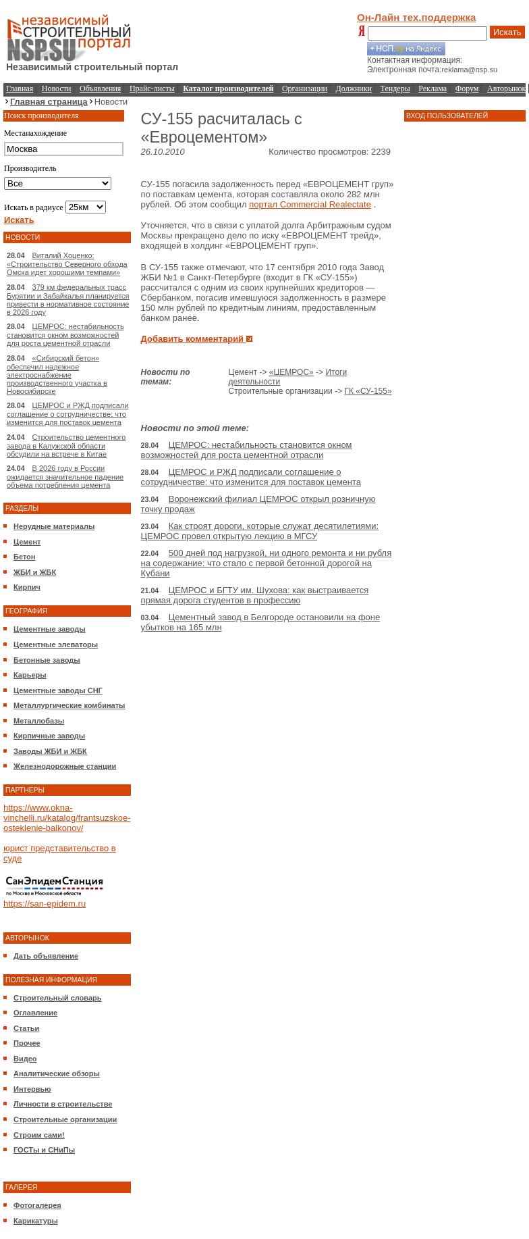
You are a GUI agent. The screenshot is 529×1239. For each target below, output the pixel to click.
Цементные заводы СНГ (58, 690)
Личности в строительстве (62, 1104)
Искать (507, 32)
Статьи (26, 1028)
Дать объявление (45, 956)
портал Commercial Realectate (310, 204)
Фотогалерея (37, 1205)
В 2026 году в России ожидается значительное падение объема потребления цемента (65, 476)
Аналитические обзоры (56, 1073)
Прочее (26, 1043)
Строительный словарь (57, 998)
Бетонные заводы (46, 660)
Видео (25, 1059)
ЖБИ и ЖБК (34, 572)
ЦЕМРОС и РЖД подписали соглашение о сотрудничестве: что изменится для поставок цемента (67, 413)
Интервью (32, 1089)
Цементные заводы (49, 629)
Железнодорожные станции (64, 766)
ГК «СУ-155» (367, 391)
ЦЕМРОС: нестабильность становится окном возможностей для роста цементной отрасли (65, 334)
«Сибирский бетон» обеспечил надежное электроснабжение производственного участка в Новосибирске (57, 374)
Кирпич (26, 587)
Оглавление (35, 1013)
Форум (467, 88)
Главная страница (49, 102)
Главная (19, 88)
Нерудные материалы (53, 526)
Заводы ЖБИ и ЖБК (50, 751)
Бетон (24, 557)
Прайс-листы (152, 88)
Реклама (432, 88)
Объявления (100, 88)
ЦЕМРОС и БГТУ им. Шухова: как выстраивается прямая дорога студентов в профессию (255, 595)
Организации (304, 88)
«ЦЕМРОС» (291, 372)
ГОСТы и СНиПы (44, 1150)
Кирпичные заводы (49, 736)
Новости (57, 88)
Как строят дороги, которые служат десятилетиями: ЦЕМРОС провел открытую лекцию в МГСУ (260, 531)
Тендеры (395, 88)
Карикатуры (35, 1221)
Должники (354, 88)
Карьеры (30, 675)
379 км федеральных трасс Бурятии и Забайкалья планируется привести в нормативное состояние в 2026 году (68, 299)
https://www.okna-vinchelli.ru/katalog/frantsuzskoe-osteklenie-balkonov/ (67, 818)
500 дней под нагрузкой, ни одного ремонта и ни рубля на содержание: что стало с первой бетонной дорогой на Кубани (266, 563)
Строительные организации (65, 1119)
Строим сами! (39, 1135)
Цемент (26, 542)
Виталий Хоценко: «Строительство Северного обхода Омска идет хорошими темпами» (67, 263)
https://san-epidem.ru (44, 904)
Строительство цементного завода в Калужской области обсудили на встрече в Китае (66, 445)
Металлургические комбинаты (69, 705)
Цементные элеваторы (55, 644)
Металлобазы (38, 721)
